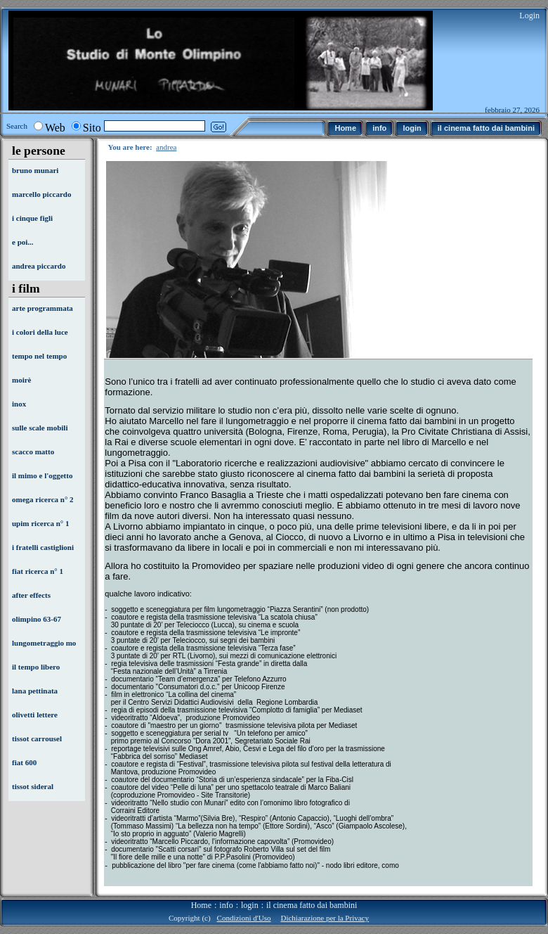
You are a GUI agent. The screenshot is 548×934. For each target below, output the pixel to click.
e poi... (23, 242)
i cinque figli (32, 218)
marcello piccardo (41, 194)
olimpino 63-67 (36, 619)
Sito (92, 128)
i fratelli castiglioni (43, 547)
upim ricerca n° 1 (41, 523)
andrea (166, 147)
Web (55, 128)
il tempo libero (36, 667)
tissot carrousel (37, 738)
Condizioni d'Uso (244, 918)
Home (201, 905)
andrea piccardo (39, 266)
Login (529, 15)
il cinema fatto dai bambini (311, 905)
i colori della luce (40, 332)
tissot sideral (32, 786)
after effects (31, 595)
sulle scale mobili (39, 427)
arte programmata (42, 308)
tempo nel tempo (39, 356)
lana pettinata (35, 690)
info (226, 905)
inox (19, 403)
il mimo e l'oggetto (42, 475)
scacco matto (33, 451)
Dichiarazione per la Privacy (324, 918)
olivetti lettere (35, 714)
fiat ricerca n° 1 (37, 571)
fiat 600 (24, 762)
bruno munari (35, 170)
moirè (21, 380)
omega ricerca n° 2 (43, 499)
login (250, 905)
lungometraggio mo (44, 643)
